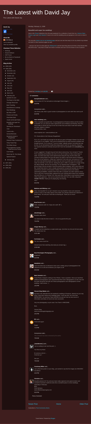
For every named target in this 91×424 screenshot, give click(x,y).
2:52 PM (36, 313)
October (9, 75)
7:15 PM (36, 327)
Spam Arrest (8, 59)
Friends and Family (12, 115)
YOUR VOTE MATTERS (13, 120)
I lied (8, 129)
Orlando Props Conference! (14, 140)
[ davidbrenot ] (38, 343)
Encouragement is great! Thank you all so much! (14, 148)
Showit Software (9, 53)
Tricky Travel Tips (11, 143)
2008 (7, 68)
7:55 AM (36, 361)
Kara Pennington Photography (43, 253)
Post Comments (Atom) (42, 408)
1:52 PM (36, 285)
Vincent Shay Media (40, 291)
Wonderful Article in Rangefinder (12, 137)
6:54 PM (36, 183)
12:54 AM (37, 247)
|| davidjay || (9, 40)
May (8, 88)
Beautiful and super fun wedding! (13, 123)
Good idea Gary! (11, 117)
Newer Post (33, 404)
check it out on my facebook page (45, 40)
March (9, 93)
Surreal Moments (11, 134)
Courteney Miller (39, 366)
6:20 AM (36, 257)
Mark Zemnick (38, 275)
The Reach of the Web (13, 100)
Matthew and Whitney (40, 188)
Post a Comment (37, 396)
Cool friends (10, 151)
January (9, 159)
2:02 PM (36, 373)
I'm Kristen (37, 239)
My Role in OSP (11, 112)
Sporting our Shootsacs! (13, 126)
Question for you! (11, 97)
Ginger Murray (38, 227)
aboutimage (37, 213)
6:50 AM (36, 270)
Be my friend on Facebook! (12, 57)
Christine (37, 378)
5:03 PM (36, 392)
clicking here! (53, 45)
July (8, 83)
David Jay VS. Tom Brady (14, 154)
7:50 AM (36, 338)
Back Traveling (11, 105)
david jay (7, 50)
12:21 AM (37, 233)
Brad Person (38, 202)
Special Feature (11, 156)
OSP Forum (8, 55)
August (9, 80)
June (8, 85)
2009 (7, 66)
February (9, 95)
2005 (7, 167)
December (10, 71)
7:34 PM (36, 197)
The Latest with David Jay (36, 12)
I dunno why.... (11, 131)
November (10, 73)
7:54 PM (36, 221)
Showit (37, 33)
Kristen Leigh (32, 35)
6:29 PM (36, 114)
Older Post (84, 404)
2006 (7, 165)
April (8, 90)
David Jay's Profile (7, 29)
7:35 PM (36, 207)
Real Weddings (11, 110)
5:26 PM (36, 103)
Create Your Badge (8, 34)
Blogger (53, 418)
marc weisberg (38, 119)
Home (58, 404)
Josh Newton (42, 35)
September (10, 78)
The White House (11, 145)
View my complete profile (10, 44)
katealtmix (37, 263)
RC (35, 319)
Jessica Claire (81, 33)
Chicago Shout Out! (12, 102)
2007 (7, 163)
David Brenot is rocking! (13, 107)
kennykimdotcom (39, 98)
